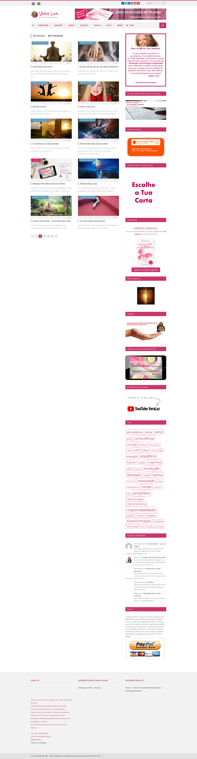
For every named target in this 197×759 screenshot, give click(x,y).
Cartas (97, 25)
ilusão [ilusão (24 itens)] (147, 475)
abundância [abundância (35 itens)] (134, 432)
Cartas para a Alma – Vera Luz (89, 688)
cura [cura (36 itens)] (137, 450)
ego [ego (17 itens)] (161, 450)
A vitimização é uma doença (92, 221)
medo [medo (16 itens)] (159, 481)
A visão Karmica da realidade (46, 144)
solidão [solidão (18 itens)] (130, 515)
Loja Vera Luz (36, 739)
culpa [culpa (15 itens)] (129, 450)
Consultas (150, 582)
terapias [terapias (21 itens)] (151, 515)
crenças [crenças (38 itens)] (132, 444)
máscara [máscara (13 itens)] (157, 487)
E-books (84, 25)
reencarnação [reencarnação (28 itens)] (135, 499)
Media (120, 25)
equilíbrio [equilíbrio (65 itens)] (148, 456)
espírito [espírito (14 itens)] (130, 469)
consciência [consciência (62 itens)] (144, 438)
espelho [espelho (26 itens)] (131, 462)
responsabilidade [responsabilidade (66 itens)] (141, 509)
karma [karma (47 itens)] (158, 475)
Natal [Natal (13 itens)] (129, 494)
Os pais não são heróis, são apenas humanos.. (99, 66)
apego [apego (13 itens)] (129, 439)
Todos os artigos (40, 43)
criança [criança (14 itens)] (143, 445)
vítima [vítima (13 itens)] (151, 527)
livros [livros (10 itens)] (128, 481)
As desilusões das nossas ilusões (94, 144)
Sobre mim (43, 25)
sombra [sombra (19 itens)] (140, 515)
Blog (109, 25)
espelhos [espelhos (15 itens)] (142, 462)
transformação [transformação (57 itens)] (139, 521)
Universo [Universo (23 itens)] (159, 521)
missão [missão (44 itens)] (147, 487)
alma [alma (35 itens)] (148, 432)
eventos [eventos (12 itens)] (138, 469)
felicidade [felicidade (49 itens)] (134, 475)
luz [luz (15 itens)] (134, 481)
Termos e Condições (38, 743)
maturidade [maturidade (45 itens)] (146, 481)
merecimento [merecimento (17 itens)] (133, 487)
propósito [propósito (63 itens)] (141, 493)
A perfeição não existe (42, 66)
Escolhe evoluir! (40, 106)
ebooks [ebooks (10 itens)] (154, 450)
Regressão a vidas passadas (154, 557)
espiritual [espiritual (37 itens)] (155, 462)
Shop (130, 25)
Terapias (58, 25)
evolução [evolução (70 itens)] (152, 468)
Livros (71, 25)
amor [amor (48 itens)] (159, 432)
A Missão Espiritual (88, 183)
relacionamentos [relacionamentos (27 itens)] (137, 504)
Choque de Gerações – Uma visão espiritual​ (51, 221)
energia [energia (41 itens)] (132, 456)
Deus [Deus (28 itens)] (146, 450)
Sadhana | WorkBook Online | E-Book (49, 183)
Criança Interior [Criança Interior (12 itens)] (154, 445)
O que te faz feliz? (87, 106)
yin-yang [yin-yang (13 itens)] (159, 527)
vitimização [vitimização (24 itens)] (133, 526)
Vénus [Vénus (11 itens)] (144, 527)
